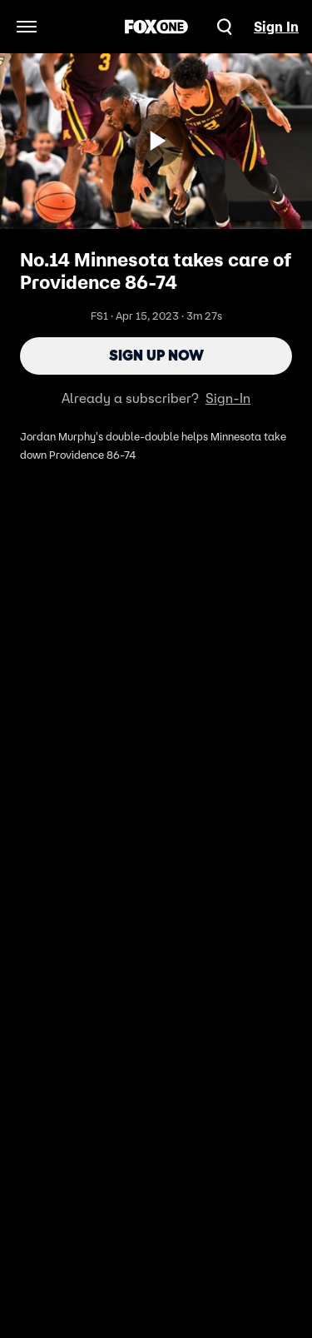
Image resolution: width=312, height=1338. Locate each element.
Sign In (276, 26)
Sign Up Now (156, 355)
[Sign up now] (156, 140)
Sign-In (228, 398)
